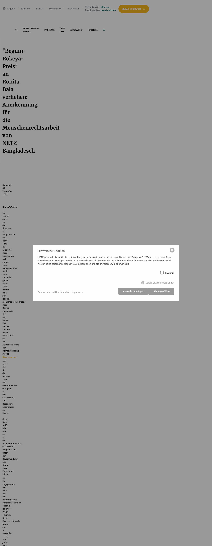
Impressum (77, 292)
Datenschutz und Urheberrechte (54, 292)
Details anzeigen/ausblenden (159, 284)
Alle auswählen (161, 292)
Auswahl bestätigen (132, 292)
